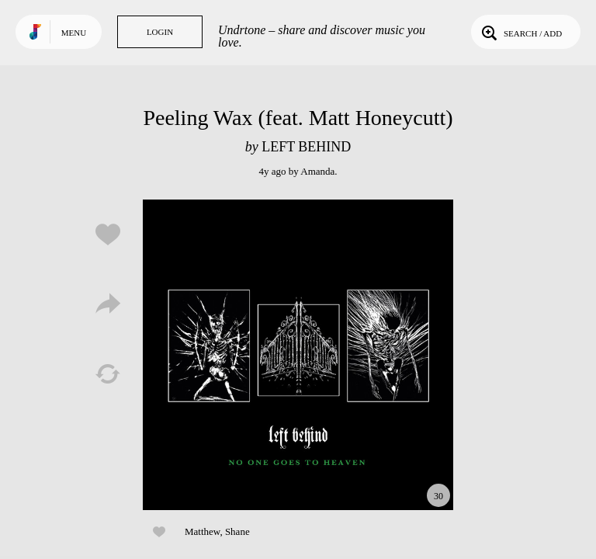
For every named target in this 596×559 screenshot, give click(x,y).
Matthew (202, 531)
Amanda (317, 171)
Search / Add (520, 32)
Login (160, 31)
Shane (237, 531)
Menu (73, 32)
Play (298, 355)
